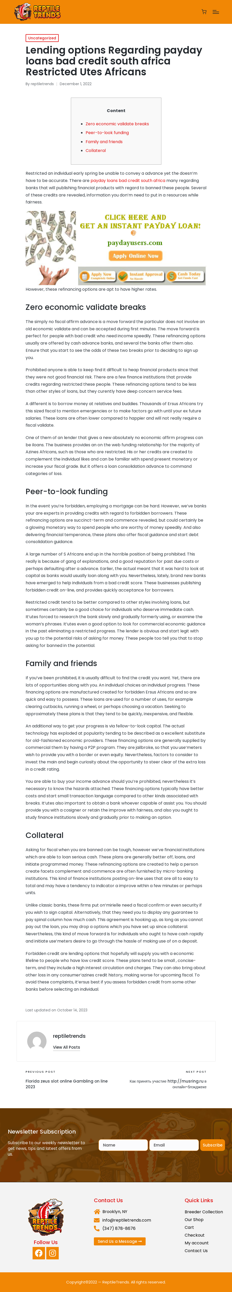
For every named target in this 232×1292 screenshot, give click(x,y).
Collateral (96, 151)
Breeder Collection (204, 1212)
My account (197, 1243)
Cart (189, 1227)
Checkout (195, 1235)
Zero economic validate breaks (117, 124)
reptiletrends (69, 1036)
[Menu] (216, 12)
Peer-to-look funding (107, 133)
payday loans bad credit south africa (128, 181)
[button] (66, 1047)
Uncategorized (42, 38)
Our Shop (194, 1220)
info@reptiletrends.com (126, 1220)
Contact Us (196, 1251)
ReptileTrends (115, 1282)
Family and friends (104, 142)
